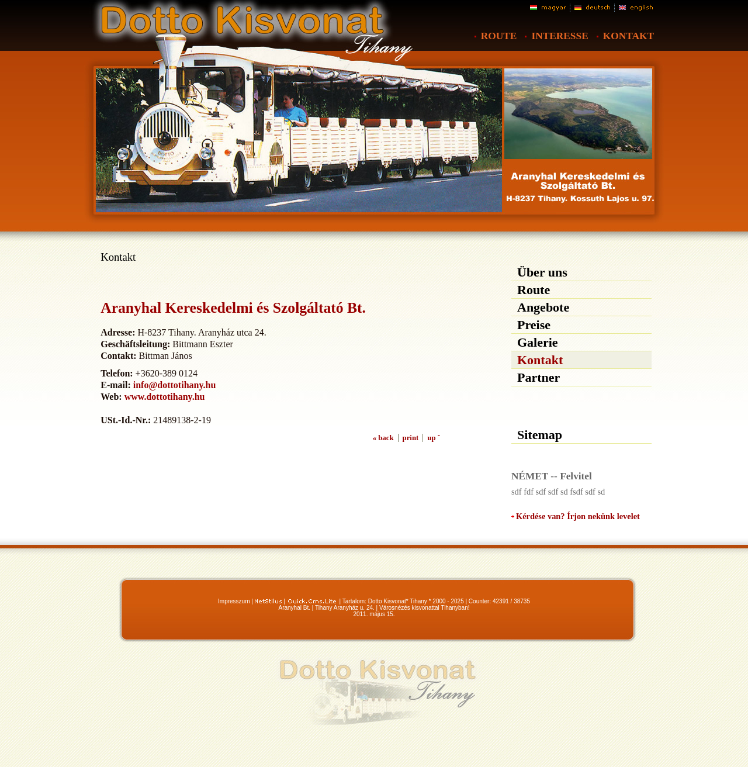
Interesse (559, 36)
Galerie (537, 342)
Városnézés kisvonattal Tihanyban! (424, 607)
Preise (533, 324)
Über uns (542, 272)
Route (499, 36)
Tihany (418, 601)
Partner (538, 377)
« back (383, 438)
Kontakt (628, 36)
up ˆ (433, 438)
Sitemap (539, 434)
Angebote (543, 307)
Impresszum (234, 601)
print (411, 438)
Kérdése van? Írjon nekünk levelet (578, 516)
